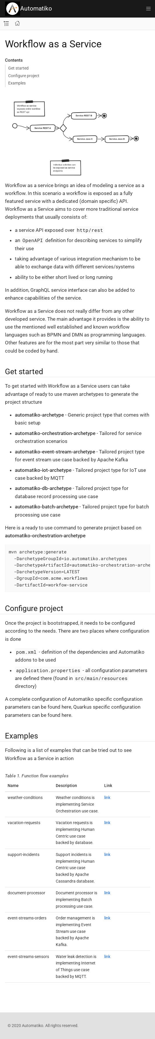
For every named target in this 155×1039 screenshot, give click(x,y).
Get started (18, 68)
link (107, 797)
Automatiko (28, 8)
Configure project (23, 75)
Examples (17, 83)
